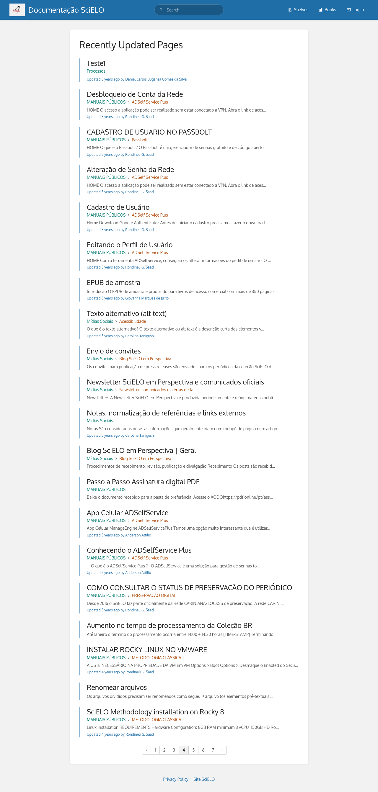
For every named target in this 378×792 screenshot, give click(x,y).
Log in (355, 9)
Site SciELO (204, 779)
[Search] (161, 9)
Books (327, 9)
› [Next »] (222, 749)
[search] (189, 9)
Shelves (298, 9)
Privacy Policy (175, 779)
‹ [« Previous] (146, 749)
